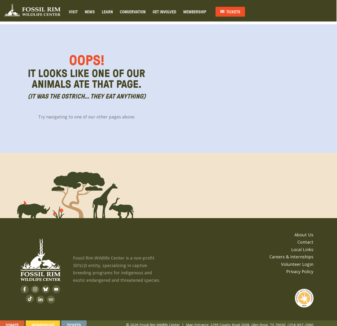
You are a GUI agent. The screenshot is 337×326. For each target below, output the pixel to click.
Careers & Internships (291, 253)
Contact (305, 238)
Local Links (302, 246)
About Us (303, 231)
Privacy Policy (299, 268)
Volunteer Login (297, 260)
